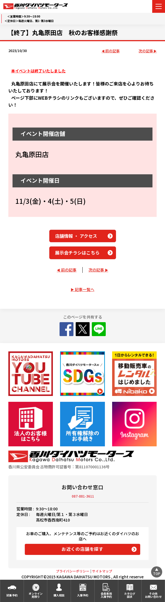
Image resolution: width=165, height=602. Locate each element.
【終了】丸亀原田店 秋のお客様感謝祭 (63, 32)
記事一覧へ (84, 289)
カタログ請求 (129, 595)
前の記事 (112, 51)
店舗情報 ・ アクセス (76, 236)
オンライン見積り (36, 595)
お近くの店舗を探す (82, 548)
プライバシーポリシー (72, 571)
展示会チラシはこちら (77, 252)
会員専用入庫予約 (106, 595)
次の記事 (146, 51)
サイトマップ (102, 571)
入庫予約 (82, 595)
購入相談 (59, 595)
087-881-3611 (83, 496)
